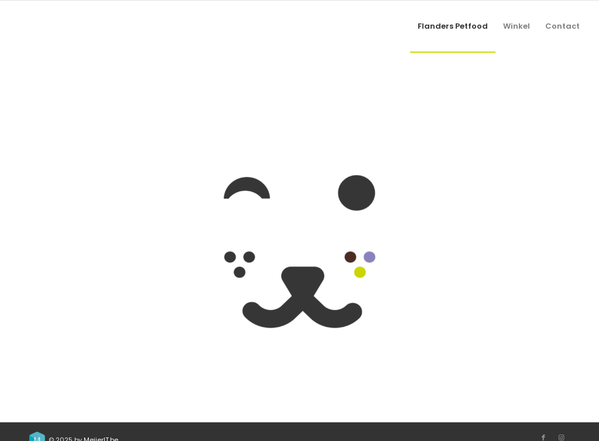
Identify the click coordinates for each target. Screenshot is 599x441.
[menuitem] (452, 26)
